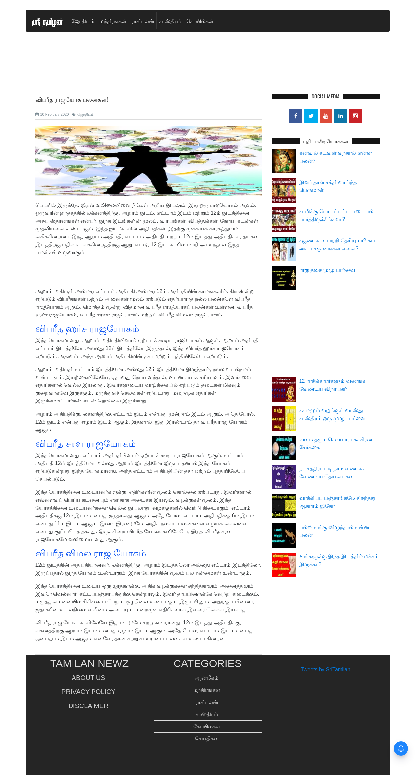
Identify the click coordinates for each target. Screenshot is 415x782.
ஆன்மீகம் (206, 678)
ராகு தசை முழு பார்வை (327, 269)
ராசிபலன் (142, 21)
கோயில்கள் (199, 21)
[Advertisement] (208, 79)
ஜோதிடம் (82, 21)
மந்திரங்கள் (112, 21)
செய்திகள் (206, 738)
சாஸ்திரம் (170, 21)
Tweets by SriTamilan (325, 669)
